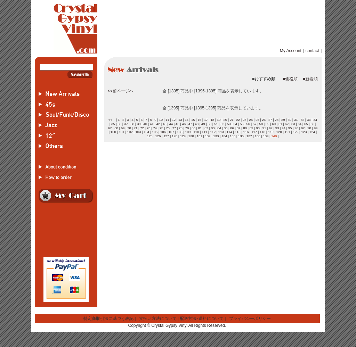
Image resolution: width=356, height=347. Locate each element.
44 (171, 124)
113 (221, 132)
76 (168, 128)
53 (229, 124)
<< (110, 120)
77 (174, 128)
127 (166, 136)
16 (199, 120)
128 (174, 136)
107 (171, 132)
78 (181, 128)
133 (216, 136)
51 (216, 124)
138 (257, 136)
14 (186, 120)
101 (121, 132)
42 (158, 124)
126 (158, 136)
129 (183, 136)
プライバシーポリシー (250, 318)
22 (238, 120)
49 (203, 124)
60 (274, 124)
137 (249, 136)
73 (149, 128)
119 (271, 132)
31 (296, 120)
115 (238, 132)
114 (229, 132)
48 (197, 124)
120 (279, 132)
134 (224, 136)
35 (113, 124)
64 (299, 124)
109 (188, 132)
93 (277, 128)
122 (295, 132)
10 (161, 120)
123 (304, 132)
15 (193, 120)
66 (312, 124)
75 (161, 128)
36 (119, 124)
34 (315, 120)
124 (312, 132)
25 (257, 120)
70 (129, 128)
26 (264, 120)
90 (258, 128)
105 (154, 132)
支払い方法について (158, 318)
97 (303, 128)
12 (174, 120)
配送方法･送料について (202, 318)
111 (204, 132)
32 (302, 120)
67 (110, 128)
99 (316, 128)
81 (200, 128)
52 (222, 124)
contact (312, 50)
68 (116, 128)
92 (271, 128)
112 (213, 132)
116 (246, 132)
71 (136, 128)
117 (254, 132)
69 (123, 128)
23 (244, 120)
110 (196, 132)
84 (219, 128)
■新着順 (310, 78)
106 (163, 132)
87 (239, 128)
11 (167, 120)
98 (309, 128)
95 (290, 128)
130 (191, 136)
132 (207, 136)
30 (289, 120)
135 (232, 136)
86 (232, 128)
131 (199, 136)
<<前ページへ (121, 91)
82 (206, 128)
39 (139, 124)
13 (180, 120)
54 (235, 124)
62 (287, 124)
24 (251, 120)
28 (276, 120)
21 (232, 120)
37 (126, 124)
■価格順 (290, 78)
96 (296, 128)
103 (138, 132)
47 (190, 124)
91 (264, 128)
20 (225, 120)
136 (241, 136)
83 (213, 128)
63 (293, 124)
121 (287, 132)
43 (165, 124)
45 (177, 124)
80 (193, 128)
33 (309, 120)
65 (306, 124)
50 (209, 124)
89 (251, 128)
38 (132, 124)
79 (187, 128)
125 (150, 136)
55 (242, 124)
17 (206, 120)
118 (262, 132)
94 (283, 128)
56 (248, 124)
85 (226, 128)
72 (142, 128)
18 (212, 120)
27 (270, 120)
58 (261, 124)
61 (280, 124)
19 (219, 120)
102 (130, 132)
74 (155, 128)
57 (255, 124)
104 (146, 132)
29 (283, 120)
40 (145, 124)
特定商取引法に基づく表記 (108, 318)
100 (113, 132)
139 (265, 136)
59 (267, 124)
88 (245, 128)
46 (184, 124)
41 (152, 124)
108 (180, 132)
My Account (290, 50)
